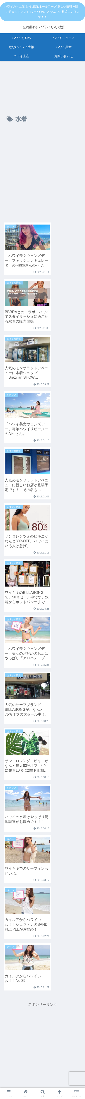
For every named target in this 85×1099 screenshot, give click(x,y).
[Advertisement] (42, 174)
